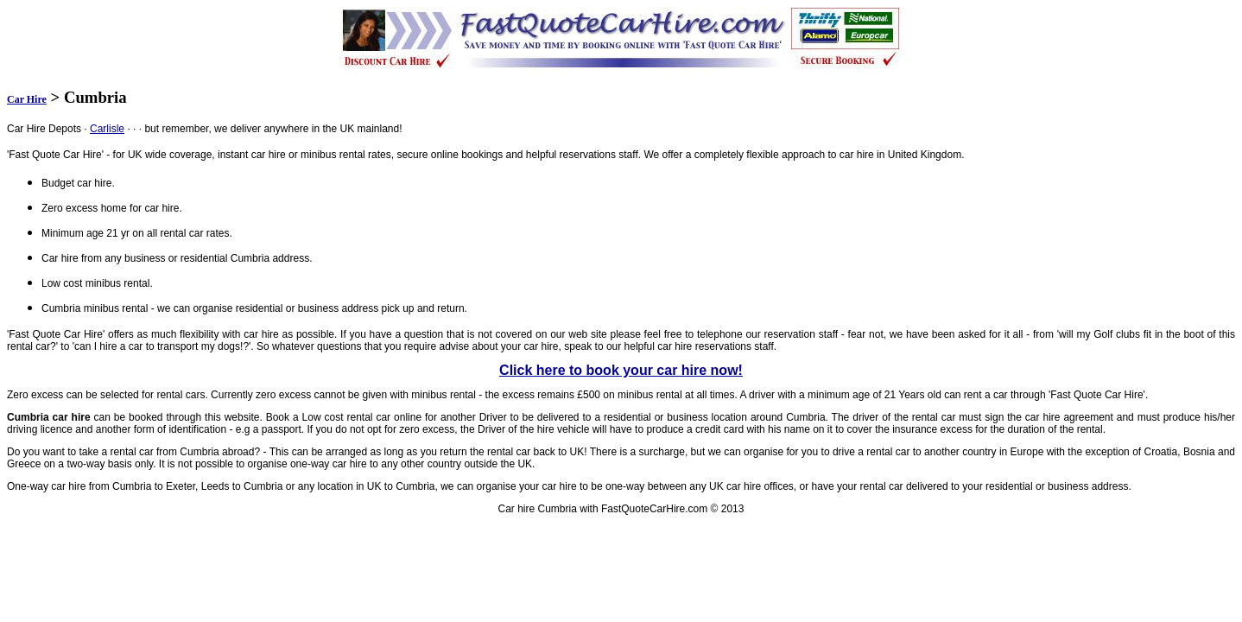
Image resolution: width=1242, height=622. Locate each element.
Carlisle (107, 129)
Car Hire (27, 99)
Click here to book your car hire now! (621, 370)
